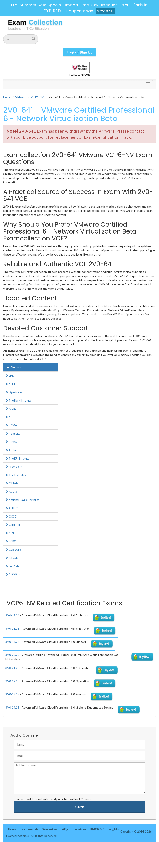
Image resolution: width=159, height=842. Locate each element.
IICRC (10, 541)
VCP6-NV (37, 97)
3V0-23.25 (12, 694)
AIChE (10, 408)
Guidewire (13, 549)
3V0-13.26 (12, 641)
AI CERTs (12, 574)
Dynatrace (13, 392)
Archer (11, 450)
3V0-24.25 (12, 707)
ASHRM (11, 508)
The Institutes (15, 475)
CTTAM (12, 483)
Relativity (12, 433)
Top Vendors (13, 367)
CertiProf (12, 524)
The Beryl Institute (18, 400)
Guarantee (49, 829)
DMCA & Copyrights (104, 829)
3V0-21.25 (12, 668)
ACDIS (11, 491)
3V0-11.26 (12, 628)
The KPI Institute (17, 458)
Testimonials (29, 829)
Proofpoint (13, 466)
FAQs (64, 829)
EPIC (10, 375)
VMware (20, 97)
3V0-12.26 (12, 615)
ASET (10, 384)
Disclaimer (78, 829)
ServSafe (12, 566)
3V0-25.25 (12, 654)
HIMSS (11, 441)
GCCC (11, 516)
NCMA (11, 425)
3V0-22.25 (12, 681)
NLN (9, 533)
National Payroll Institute (22, 499)
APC (9, 417)
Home (7, 97)
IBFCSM (12, 557)
